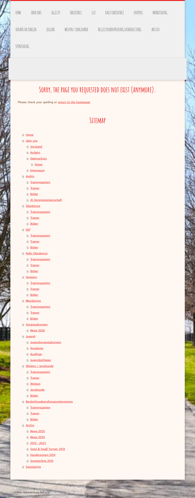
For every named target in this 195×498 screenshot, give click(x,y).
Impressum (37, 170)
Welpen (35, 384)
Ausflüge (36, 354)
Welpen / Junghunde (40, 366)
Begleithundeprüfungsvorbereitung (49, 402)
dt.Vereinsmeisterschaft (46, 200)
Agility (30, 176)
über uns (31, 141)
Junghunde (37, 390)
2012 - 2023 (38, 443)
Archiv (30, 425)
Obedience (33, 206)
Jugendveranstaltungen (45, 342)
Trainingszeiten (40, 182)
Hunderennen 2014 (42, 455)
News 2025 (37, 431)
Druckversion (24, 488)
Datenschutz (38, 159)
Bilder (34, 194)
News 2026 (37, 330)
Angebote (36, 348)
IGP (28, 230)
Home (30, 135)
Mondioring (33, 301)
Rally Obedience (37, 253)
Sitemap (40, 488)
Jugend (30, 336)
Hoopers (31, 277)
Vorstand (36, 147)
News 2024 (37, 437)
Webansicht (174, 492)
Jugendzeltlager (40, 360)
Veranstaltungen (37, 325)
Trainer (35, 188)
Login (178, 488)
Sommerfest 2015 (41, 461)
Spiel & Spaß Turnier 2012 (47, 449)
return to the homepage (74, 102)
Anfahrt (35, 153)
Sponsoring (33, 467)
